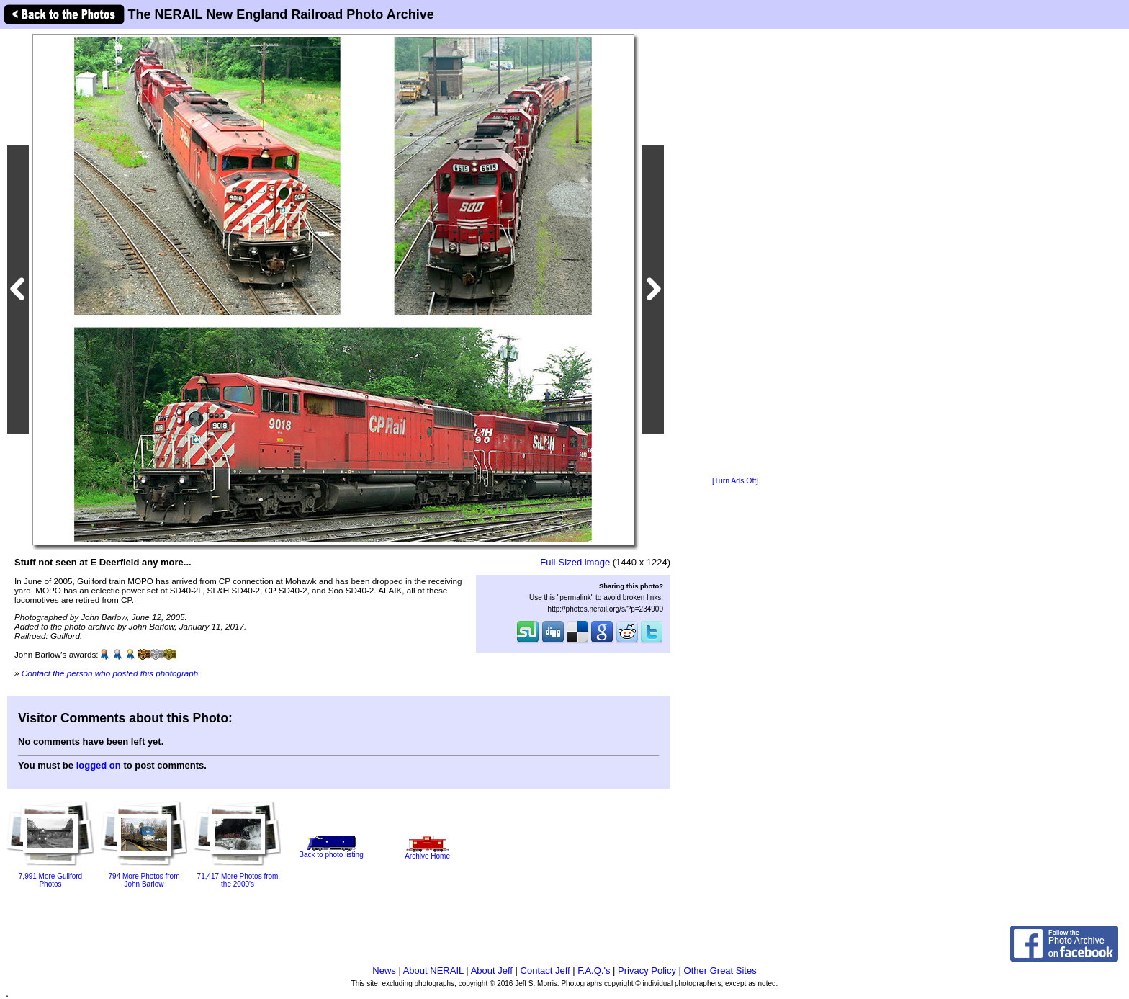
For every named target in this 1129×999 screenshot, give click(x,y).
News (384, 970)
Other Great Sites (720, 970)
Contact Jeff (545, 970)
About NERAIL (433, 970)
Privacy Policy (647, 970)
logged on (98, 765)
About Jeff (492, 970)
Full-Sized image (575, 562)
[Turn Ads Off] (735, 481)
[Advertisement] (735, 253)
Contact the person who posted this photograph (110, 673)
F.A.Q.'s (593, 970)
